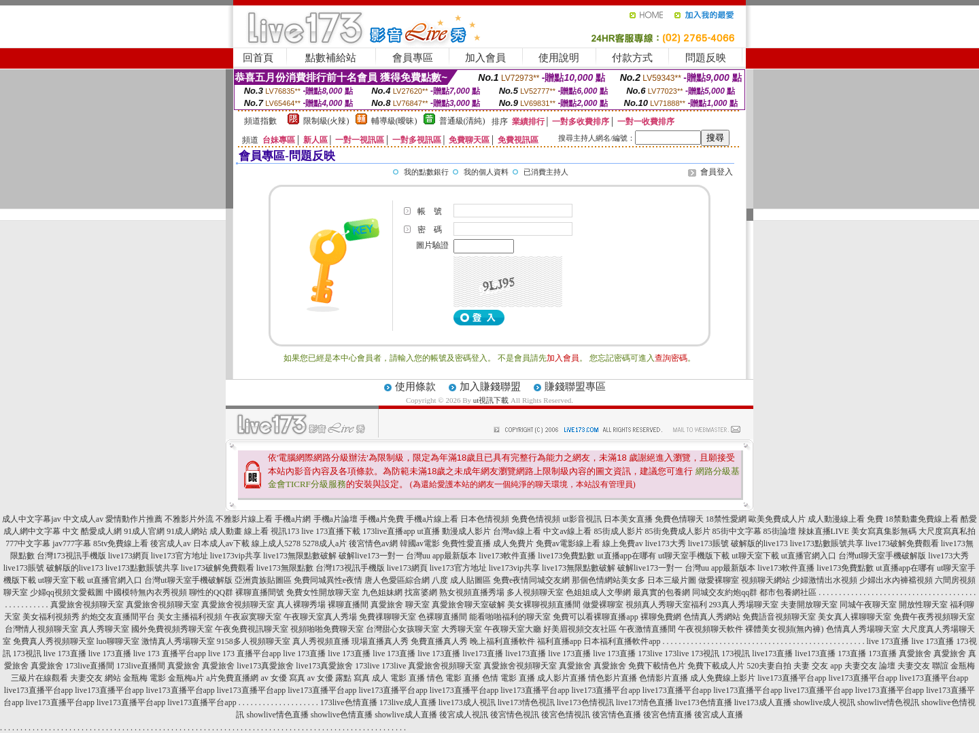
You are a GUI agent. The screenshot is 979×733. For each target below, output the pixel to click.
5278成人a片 (325, 543)
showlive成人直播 (405, 714)
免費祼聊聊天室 (387, 617)
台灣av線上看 (517, 531)
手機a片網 (293, 519)
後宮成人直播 (718, 714)
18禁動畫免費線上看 (922, 519)
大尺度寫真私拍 (947, 531)
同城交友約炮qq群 (724, 592)
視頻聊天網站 (765, 580)
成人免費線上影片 (722, 678)
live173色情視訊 (585, 702)
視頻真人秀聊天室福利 (666, 604)
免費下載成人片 (715, 666)
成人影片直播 (561, 678)
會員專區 (412, 57)
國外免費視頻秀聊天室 (172, 629)
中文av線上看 (567, 531)
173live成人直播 (407, 702)
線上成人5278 (276, 543)
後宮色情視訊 (565, 714)
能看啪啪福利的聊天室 (510, 617)
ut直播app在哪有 (626, 555)
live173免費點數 (566, 555)
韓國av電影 (420, 543)
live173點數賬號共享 (826, 543)
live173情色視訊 (526, 702)
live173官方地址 (179, 555)
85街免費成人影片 (677, 531)
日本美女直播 (628, 519)
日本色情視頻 (484, 519)
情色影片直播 (612, 678)
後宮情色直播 (616, 714)
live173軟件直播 (507, 555)
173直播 (852, 653)
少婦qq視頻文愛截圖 (66, 592)
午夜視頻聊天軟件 (710, 629)
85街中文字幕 (736, 531)
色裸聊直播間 (442, 617)
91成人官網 (144, 531)
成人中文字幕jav (31, 519)
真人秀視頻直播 (320, 641)
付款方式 (632, 57)
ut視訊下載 (491, 400)
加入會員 (485, 57)
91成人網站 (187, 531)
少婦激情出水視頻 (824, 580)
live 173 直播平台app (169, 653)
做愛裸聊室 (718, 580)
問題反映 (705, 57)
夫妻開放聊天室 (809, 604)
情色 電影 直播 (453, 678)
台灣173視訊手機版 (71, 555)
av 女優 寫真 (283, 678)
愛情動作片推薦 (133, 519)
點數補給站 (330, 57)
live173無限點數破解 (300, 555)
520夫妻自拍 (768, 666)
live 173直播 (888, 641)
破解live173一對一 (371, 555)
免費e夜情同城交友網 (531, 580)
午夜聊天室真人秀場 (320, 617)
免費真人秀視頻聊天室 (54, 641)
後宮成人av (170, 543)
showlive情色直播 (277, 714)
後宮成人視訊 (463, 714)
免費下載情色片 (656, 666)
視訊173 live (292, 531)
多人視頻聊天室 (535, 592)
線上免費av (622, 543)
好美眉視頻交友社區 (580, 629)
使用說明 (558, 57)
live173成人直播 (762, 702)
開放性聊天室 (923, 604)
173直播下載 (337, 531)
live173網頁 (128, 555)
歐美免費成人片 (777, 519)
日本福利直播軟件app (621, 641)
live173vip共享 (235, 555)
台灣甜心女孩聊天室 (402, 629)
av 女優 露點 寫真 (338, 678)
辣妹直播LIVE (823, 531)
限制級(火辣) (326, 121)
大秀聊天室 (461, 629)
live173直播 (482, 653)
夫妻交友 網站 (95, 678)
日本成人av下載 (221, 543)
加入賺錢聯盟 (490, 386)
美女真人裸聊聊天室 (854, 617)
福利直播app (559, 641)
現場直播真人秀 (380, 641)
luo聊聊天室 (118, 641)
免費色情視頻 (535, 519)
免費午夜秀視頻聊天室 (934, 617)
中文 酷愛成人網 (92, 531)
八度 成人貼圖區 (461, 580)
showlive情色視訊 (888, 702)
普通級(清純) (462, 121)
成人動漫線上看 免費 (845, 519)
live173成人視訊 (467, 702)
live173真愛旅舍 (265, 666)
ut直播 (428, 531)
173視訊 (27, 653)
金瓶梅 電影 (144, 678)
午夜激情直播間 (647, 629)
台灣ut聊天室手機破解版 (882, 555)
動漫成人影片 (466, 531)
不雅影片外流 (189, 519)
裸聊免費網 (660, 617)
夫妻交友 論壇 (869, 666)
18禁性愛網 (726, 519)
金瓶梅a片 (186, 678)
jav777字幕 (71, 543)
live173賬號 (708, 543)
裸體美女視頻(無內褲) (784, 629)
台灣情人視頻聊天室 (41, 629)
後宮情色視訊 (514, 714)
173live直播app (388, 531)
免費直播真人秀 (439, 641)
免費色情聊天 (679, 519)
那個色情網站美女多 (608, 580)
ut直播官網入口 (808, 555)
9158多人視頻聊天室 (253, 641)
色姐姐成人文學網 (598, 592)
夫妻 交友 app (817, 666)
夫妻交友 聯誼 (922, 666)
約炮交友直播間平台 (118, 617)
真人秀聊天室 (104, 629)
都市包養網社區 (788, 592)
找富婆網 (421, 592)
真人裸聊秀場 (301, 604)
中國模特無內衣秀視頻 (146, 592)
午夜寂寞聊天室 (252, 617)
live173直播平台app (791, 678)
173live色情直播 (348, 702)
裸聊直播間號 (259, 592)
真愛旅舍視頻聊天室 (87, 604)
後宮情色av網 (373, 543)
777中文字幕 (27, 543)
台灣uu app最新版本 (441, 555)
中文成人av (83, 519)
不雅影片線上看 (244, 519)
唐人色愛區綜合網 (397, 580)
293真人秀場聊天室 (743, 604)
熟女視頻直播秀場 (471, 592)
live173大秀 (665, 543)
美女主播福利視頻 (189, 617)
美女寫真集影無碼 (883, 531)
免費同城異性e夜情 (328, 580)
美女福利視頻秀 (51, 617)
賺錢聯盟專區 (575, 386)
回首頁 (258, 57)
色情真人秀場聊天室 (862, 629)
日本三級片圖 (671, 580)
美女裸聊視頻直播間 (544, 604)
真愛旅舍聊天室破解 (468, 604)
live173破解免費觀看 (902, 543)
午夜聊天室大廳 (512, 629)
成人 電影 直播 (398, 678)
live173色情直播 (703, 702)
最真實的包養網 (661, 592)
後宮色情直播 (667, 714)
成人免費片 (513, 543)
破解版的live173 (759, 543)
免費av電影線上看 (568, 543)
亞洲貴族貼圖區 (263, 580)
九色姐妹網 (382, 592)
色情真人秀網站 (711, 617)
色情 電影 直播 (508, 678)
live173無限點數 (284, 568)
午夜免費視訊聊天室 (251, 629)
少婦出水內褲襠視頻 (896, 580)
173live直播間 (89, 666)
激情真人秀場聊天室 (178, 641)
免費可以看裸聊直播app (595, 617)
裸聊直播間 (348, 604)
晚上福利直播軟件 (502, 641)
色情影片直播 (663, 678)
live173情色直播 (644, 702)
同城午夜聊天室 (868, 604)
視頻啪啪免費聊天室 (327, 629)
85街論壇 (779, 531)
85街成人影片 (618, 531)
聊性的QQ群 (211, 592)
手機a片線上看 (432, 519)
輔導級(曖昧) (394, 121)
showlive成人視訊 (824, 702)
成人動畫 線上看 (239, 531)
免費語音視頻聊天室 (779, 617)
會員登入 (716, 172)
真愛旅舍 (915, 653)
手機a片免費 (382, 519)
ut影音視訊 (581, 519)
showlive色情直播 (342, 714)
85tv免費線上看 (120, 543)
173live (650, 653)
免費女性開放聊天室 (323, 592)
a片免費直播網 (232, 678)
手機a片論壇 (335, 519)
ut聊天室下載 (755, 555)
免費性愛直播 (466, 543)
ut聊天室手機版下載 (693, 555)
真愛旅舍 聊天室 (400, 604)
